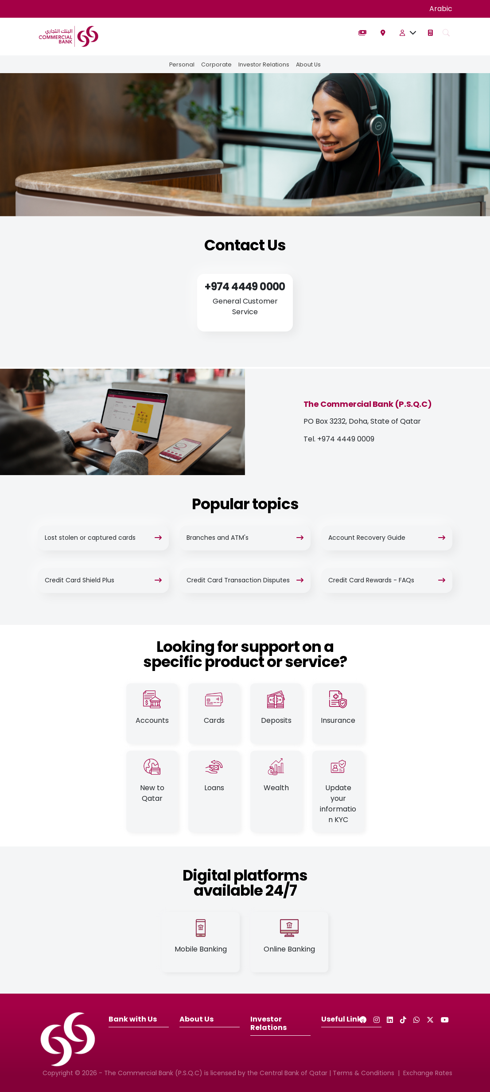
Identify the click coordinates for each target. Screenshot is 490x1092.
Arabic (440, 9)
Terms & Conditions (363, 1073)
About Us (309, 64)
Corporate (216, 64)
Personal (181, 64)
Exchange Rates (427, 1073)
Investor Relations (263, 64)
